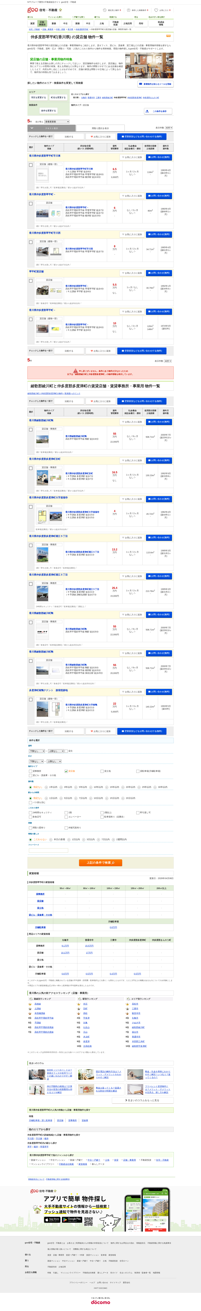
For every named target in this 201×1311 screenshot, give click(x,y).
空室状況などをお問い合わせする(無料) (142, 136)
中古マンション (68, 1261)
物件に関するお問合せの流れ (122, 1243)
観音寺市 (136, 1013)
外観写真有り (74, 827)
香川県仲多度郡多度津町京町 (44, 459)
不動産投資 (113, 1261)
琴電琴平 (44, 1146)
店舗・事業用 (129, 1160)
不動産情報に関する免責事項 (58, 1179)
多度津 (86, 1041)
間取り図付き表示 (100, 128)
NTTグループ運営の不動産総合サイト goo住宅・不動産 (51, 2)
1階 (70, 812)
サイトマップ (115, 1282)
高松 (85, 1013)
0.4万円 (113, 974)
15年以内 (114, 787)
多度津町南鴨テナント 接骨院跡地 (48, 690)
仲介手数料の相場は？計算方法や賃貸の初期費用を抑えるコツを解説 (59, 1089)
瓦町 (85, 1008)
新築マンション (53, 1261)
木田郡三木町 (138, 1041)
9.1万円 (65, 946)
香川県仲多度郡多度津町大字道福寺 (48, 497)
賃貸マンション (92, 1255)
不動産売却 (52, 1267)
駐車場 (103, 1255)
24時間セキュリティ (42, 812)
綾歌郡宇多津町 (139, 1046)
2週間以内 (121, 839)
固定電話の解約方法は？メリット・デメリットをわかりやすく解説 (108, 1074)
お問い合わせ (102, 1282)
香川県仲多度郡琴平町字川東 (44, 155)
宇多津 (86, 1018)
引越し (56, 1273)
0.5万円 (89, 974)
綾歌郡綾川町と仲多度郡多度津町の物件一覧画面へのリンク (53, 393)
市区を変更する (38, 97)
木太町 (86, 1036)
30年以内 (162, 787)
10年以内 (98, 787)
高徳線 (38, 1004)
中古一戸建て (94, 1160)
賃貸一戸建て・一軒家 (75, 1255)
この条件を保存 (159, 111)
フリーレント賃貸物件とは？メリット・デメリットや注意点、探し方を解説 (157, 1089)
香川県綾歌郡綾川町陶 (41, 420)
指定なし (38, 787)
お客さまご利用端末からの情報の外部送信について (88, 1243)
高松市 (135, 1004)
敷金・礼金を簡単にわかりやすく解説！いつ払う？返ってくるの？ (157, 1074)
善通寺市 (91, 98)
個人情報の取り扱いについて (59, 1249)
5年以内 (83, 787)
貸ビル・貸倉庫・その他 (44, 775)
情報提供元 (140, 1243)
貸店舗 (71, 771)
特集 (49, 1273)
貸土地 (107, 771)
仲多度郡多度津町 (134, 98)
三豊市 (98, 98)
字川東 (39, 1138)
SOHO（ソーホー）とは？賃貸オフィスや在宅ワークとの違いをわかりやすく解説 (59, 1074)
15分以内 (114, 798)
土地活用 (62, 1267)
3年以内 (68, 787)
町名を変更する (58, 97)
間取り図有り (39, 827)
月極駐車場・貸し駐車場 (40, 1120)
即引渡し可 (145, 812)
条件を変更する (48, 110)
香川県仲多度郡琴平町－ (42, 194)
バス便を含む (39, 802)
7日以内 (105, 839)
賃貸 (116, 1160)
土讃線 (38, 1008)
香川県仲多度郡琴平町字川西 (44, 233)
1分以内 (53, 798)
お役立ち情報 (31, 1272)
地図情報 (156, 1273)
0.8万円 (65, 974)
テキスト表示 (51, 128)
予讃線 (38, 1022)
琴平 (29, 1146)
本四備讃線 (40, 1013)
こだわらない (40, 839)
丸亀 (85, 1022)
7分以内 (83, 798)
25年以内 (146, 787)
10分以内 (98, 798)
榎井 (46, 1138)
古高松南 (87, 1046)
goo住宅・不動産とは (56, 1243)
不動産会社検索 (66, 1164)
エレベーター (74, 816)
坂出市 (135, 1032)
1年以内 (53, 787)
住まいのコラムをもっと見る (143, 1100)
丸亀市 (84, 98)
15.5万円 (89, 946)
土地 (107, 1160)
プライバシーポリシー (78, 1282)
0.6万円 (113, 927)
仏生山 (86, 1027)
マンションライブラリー (71, 1273)
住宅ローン (124, 1261)
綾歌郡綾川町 (107, 98)
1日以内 (76, 839)
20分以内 (130, 798)
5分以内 (68, 798)
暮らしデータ (102, 1273)
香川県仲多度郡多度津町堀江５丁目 (48, 536)
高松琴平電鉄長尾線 (44, 1027)
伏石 (85, 1004)
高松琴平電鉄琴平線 (44, 1018)
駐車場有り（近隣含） (114, 816)
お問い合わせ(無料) (158, 157)
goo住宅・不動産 (32, 1243)
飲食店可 (37, 816)
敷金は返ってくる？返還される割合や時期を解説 (108, 1089)
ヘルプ (92, 1282)
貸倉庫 (85, 1120)
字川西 (30, 1138)
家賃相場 (83, 1164)
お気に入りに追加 (101, 136)
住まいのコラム (126, 1273)
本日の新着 (59, 839)
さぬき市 (136, 1022)
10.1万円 (65, 953)
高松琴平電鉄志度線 (44, 1032)
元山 (85, 1032)
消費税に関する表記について (85, 1249)
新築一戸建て (82, 1261)
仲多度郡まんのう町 (151, 98)
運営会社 (126, 1282)
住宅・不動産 (162, 1160)
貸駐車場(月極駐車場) (150, 771)
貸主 (70, 751)
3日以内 (91, 839)
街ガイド (114, 1273)
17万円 (89, 953)
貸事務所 (37, 771)
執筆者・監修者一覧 (143, 1273)
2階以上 (108, 812)
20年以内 (130, 787)
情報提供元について (36, 1179)
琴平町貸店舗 (36, 271)
